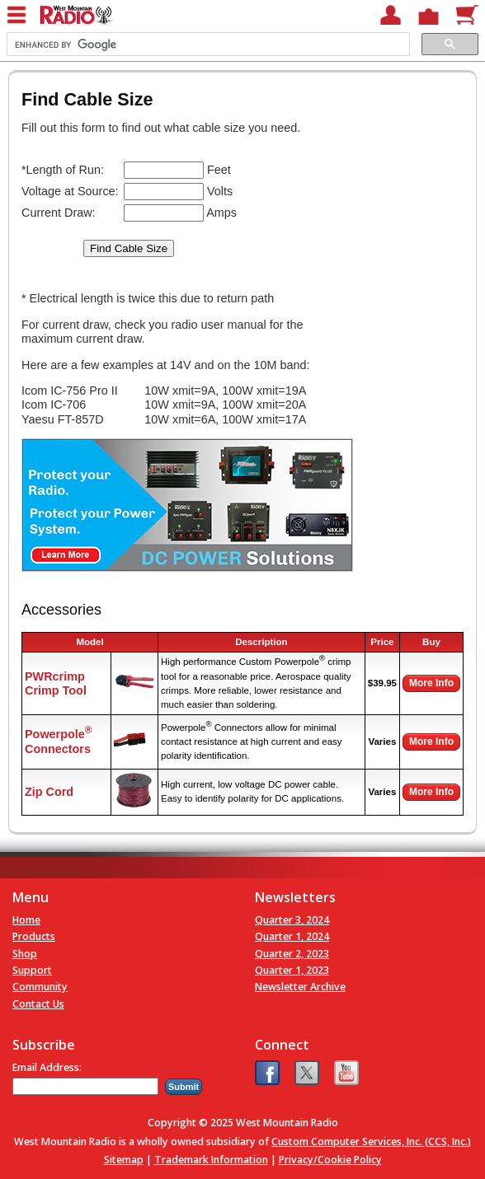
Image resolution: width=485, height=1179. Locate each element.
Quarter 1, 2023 (292, 970)
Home (26, 920)
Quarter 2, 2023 (292, 954)
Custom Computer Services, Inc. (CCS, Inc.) (371, 1142)
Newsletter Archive (300, 987)
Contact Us (38, 1004)
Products (33, 936)
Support (32, 970)
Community (40, 987)
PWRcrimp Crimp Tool (56, 683)
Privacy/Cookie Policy (330, 1160)
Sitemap (124, 1160)
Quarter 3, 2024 (292, 920)
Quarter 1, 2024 (292, 936)
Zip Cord (49, 791)
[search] (206, 44)
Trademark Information (211, 1160)
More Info (431, 683)
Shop (24, 954)
